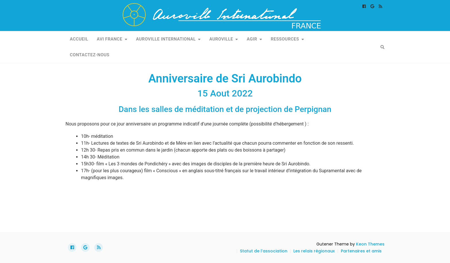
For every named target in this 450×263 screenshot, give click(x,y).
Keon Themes (370, 244)
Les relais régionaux (314, 251)
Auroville (221, 39)
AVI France (109, 39)
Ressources (285, 39)
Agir (252, 39)
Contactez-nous (89, 54)
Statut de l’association (263, 251)
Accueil (79, 39)
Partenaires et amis (361, 251)
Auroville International (166, 39)
